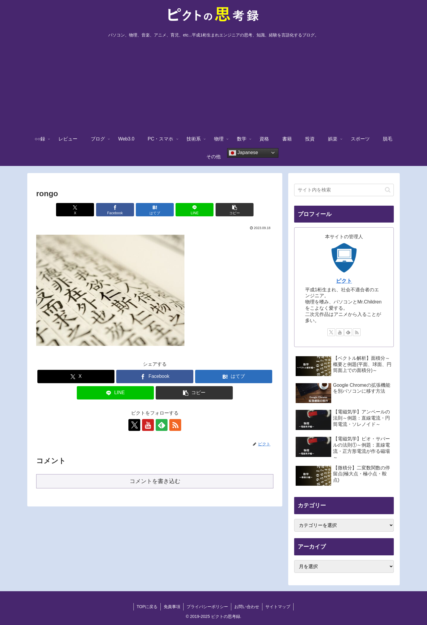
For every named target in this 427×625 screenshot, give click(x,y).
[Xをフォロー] (134, 425)
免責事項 (172, 606)
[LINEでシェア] (195, 209)
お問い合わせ (246, 606)
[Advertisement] (213, 85)
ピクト (344, 281)
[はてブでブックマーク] (155, 209)
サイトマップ (277, 606)
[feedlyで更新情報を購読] (162, 425)
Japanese (243, 152)
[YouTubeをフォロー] (148, 425)
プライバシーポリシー (207, 606)
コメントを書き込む (155, 481)
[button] (235, 209)
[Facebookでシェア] (115, 209)
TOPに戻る (147, 606)
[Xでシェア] (75, 209)
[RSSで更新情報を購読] (175, 425)
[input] (344, 190)
